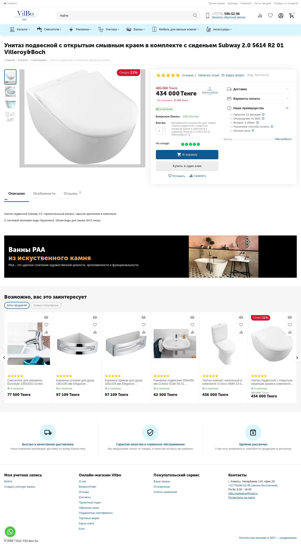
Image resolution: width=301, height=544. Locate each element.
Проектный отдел (90, 502)
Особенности (44, 193)
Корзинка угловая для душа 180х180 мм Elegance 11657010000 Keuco (75, 382)
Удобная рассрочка (253, 444)
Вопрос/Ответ (87, 486)
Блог (82, 528)
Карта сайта (86, 523)
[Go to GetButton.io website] (10, 540)
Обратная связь (89, 507)
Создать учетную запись (19, 486)
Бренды (233, 3)
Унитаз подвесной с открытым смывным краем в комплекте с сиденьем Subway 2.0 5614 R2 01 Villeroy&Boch (272, 382)
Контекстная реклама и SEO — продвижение (268, 537)
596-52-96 (226, 14)
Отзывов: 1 (189, 75)
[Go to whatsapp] (10, 531)
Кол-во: (161, 122)
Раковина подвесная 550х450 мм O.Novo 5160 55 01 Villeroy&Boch (174, 382)
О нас (82, 481)
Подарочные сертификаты (96, 512)
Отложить (176, 176)
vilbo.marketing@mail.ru (243, 493)
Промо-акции (216, 3)
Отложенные (162, 486)
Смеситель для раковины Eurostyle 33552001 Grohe (25, 382)
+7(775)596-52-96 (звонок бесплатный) (252, 485)
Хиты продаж (262, 3)
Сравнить (197, 176)
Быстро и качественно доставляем (48, 444)
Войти (8, 481)
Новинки (246, 3)
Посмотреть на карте (241, 497)
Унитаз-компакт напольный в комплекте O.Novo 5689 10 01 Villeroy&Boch (222, 382)
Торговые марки (89, 518)
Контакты (85, 497)
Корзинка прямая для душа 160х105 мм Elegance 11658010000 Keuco (123, 382)
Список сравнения (165, 492)
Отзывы (73, 192)
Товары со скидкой (286, 3)
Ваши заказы (162, 481)
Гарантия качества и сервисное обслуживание (150, 444)
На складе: (163, 143)
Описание (16, 193)
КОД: (250, 75)
